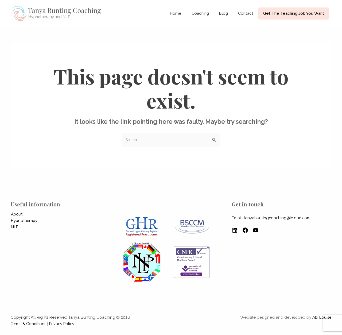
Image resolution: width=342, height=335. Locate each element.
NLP (14, 227)
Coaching (207, 13)
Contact (248, 13)
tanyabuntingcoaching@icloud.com (278, 217)
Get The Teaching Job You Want (294, 13)
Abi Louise (321, 317)
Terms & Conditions (29, 323)
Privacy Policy (63, 323)
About (16, 214)
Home (185, 13)
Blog (228, 13)
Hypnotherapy (24, 220)
